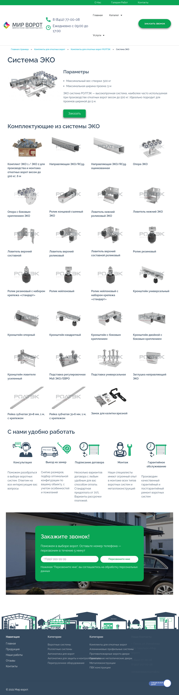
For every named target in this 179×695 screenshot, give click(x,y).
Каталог (115, 15)
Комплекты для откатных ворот (49, 49)
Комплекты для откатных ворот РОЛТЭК (91, 49)
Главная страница (20, 49)
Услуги (99, 35)
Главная (98, 15)
